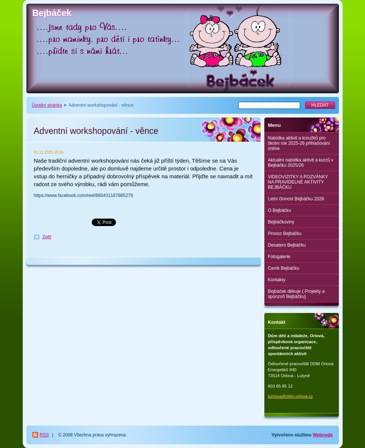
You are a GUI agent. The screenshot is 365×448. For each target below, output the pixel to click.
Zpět (47, 236)
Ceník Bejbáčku (283, 268)
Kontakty (277, 279)
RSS (44, 435)
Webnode (323, 435)
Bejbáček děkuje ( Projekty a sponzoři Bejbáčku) (296, 294)
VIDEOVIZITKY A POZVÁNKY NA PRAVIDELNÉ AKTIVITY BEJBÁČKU (298, 182)
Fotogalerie (279, 256)
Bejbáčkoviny (281, 222)
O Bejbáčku (279, 210)
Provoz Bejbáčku (285, 233)
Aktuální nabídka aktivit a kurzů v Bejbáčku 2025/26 (300, 162)
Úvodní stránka (47, 105)
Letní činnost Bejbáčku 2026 (296, 198)
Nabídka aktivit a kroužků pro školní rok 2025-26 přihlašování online (299, 143)
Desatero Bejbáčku (287, 245)
